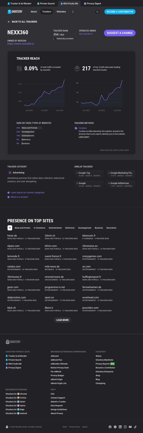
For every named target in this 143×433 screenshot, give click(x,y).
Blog (98, 379)
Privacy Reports (105, 363)
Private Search (46, 3)
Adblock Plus (56, 360)
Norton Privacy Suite (60, 368)
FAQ (52, 394)
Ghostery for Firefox (16, 398)
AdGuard (55, 356)
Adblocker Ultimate (59, 364)
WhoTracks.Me (69, 3)
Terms (65, 427)
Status (98, 356)
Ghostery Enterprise (104, 371)
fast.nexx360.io (86, 34)
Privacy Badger (57, 375)
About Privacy (57, 413)
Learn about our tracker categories (25, 192)
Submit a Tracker (58, 402)
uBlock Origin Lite (58, 383)
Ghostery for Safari (15, 402)
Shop (98, 375)
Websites (61, 11)
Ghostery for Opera (15, 405)
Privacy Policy (74, 427)
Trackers (46, 11)
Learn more (84, 137)
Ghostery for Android (16, 413)
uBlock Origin (57, 379)
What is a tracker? (17, 197)
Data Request (57, 405)
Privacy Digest (92, 3)
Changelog (100, 383)
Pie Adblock (56, 371)
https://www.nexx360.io (20, 43)
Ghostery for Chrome (16, 394)
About (34, 11)
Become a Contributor (120, 11)
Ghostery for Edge (15, 409)
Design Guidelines (59, 409)
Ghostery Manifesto (104, 360)
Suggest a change (120, 33)
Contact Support (58, 398)
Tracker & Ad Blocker (19, 3)
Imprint (84, 427)
